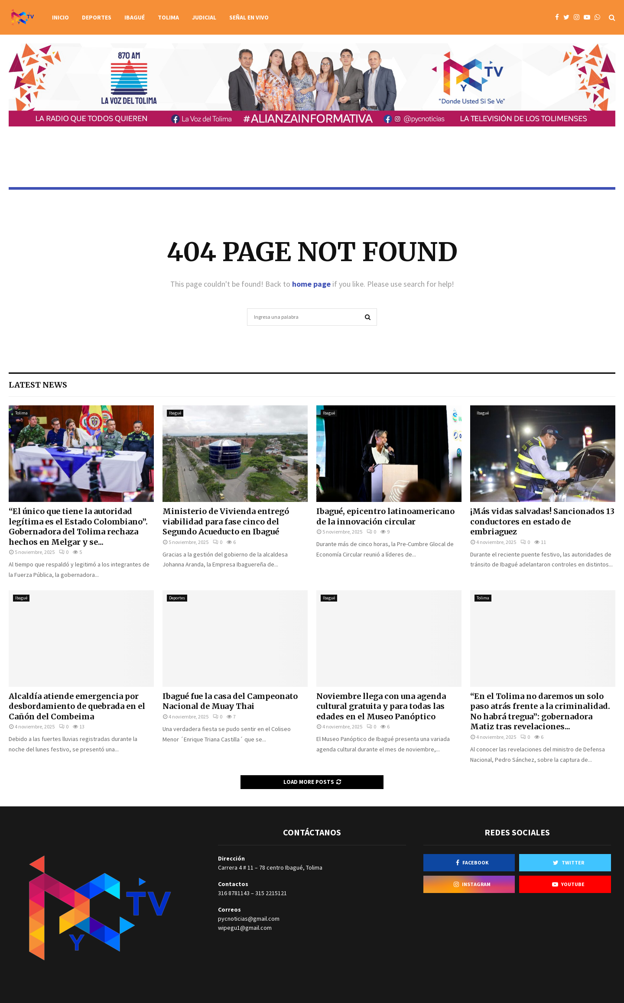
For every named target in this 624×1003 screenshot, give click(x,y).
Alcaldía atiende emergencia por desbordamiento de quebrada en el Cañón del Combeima (77, 706)
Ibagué (134, 17)
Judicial (204, 17)
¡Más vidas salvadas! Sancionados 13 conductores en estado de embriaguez (542, 521)
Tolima (168, 17)
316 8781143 (234, 893)
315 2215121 (271, 893)
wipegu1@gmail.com (245, 928)
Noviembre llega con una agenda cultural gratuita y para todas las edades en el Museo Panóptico (381, 706)
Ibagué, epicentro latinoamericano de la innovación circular (385, 516)
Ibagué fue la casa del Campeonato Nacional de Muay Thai (230, 701)
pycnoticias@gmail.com (249, 918)
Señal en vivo (249, 17)
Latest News (38, 385)
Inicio (60, 17)
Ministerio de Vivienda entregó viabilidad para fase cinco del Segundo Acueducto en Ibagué (225, 521)
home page (311, 284)
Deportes (96, 17)
